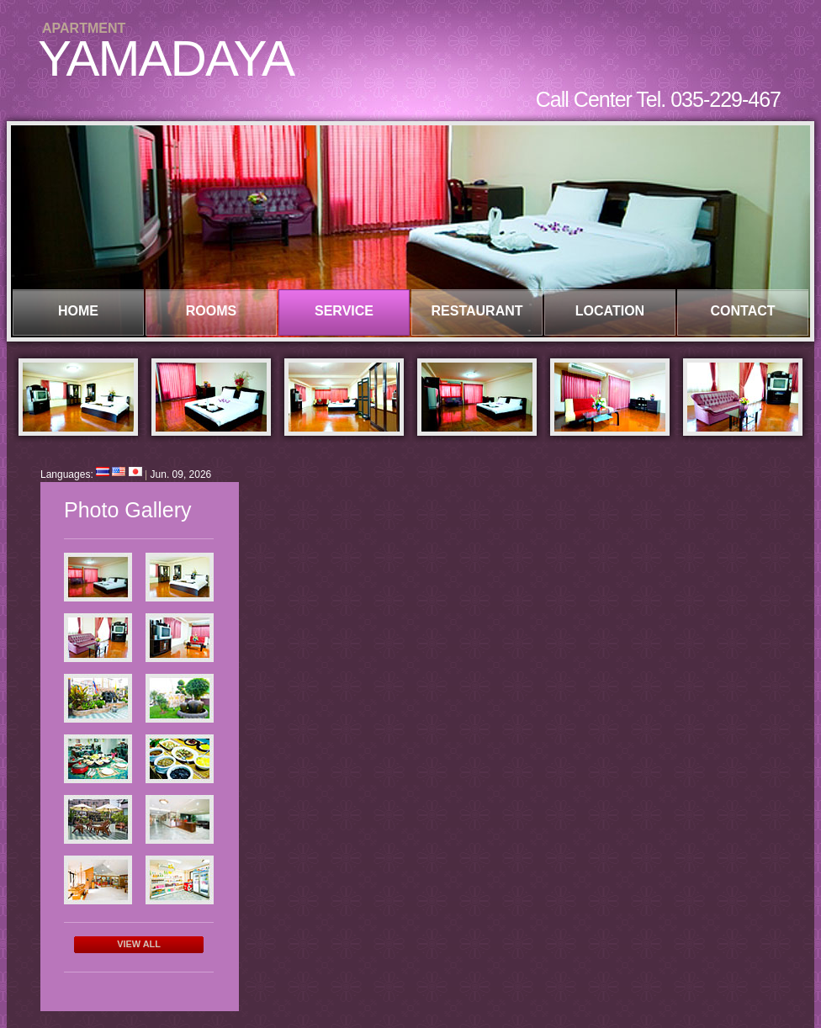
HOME (78, 311)
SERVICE (344, 311)
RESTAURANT (476, 311)
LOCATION (609, 311)
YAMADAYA (166, 58)
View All (139, 944)
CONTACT (742, 311)
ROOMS (211, 311)
